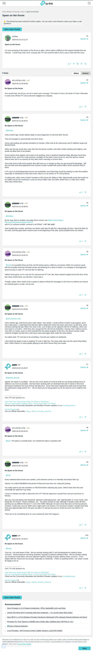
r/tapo (28, 411)
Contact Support (11, 409)
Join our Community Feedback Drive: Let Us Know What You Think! (30, 404)
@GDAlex (9, 130)
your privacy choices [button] (24, 644)
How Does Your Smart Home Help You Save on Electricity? (27, 402)
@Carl (8, 441)
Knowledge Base (68, 405)
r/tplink (33, 411)
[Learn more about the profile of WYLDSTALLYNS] (8, 82)
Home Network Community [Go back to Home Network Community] (11, 12)
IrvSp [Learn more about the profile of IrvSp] (21, 118)
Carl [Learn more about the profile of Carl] (18, 365)
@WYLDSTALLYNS (13, 319)
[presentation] (8, 38)
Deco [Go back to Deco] (23, 12)
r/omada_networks (44, 411)
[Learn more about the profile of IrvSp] (8, 119)
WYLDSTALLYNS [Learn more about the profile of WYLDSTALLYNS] (18, 80)
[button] (4, 3)
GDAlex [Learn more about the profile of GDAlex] (15, 36)
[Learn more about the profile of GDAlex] (8, 38)
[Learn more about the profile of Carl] (8, 366)
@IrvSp (8, 265)
